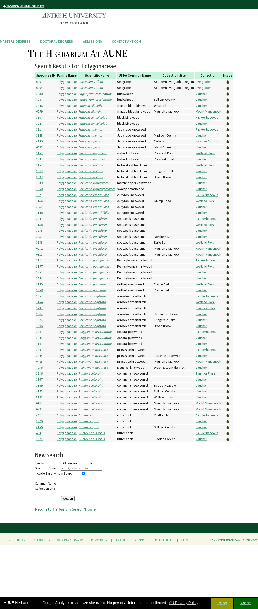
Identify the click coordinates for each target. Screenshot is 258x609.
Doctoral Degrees (56, 41)
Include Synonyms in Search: (54, 473)
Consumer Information (70, 540)
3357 (39, 236)
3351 (39, 206)
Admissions (92, 41)
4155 (39, 391)
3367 (39, 379)
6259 (39, 111)
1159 (39, 284)
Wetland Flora (205, 153)
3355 (39, 230)
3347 (39, 123)
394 (38, 218)
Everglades (203, 81)
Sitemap (139, 540)
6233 (39, 409)
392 (38, 195)
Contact (185, 540)
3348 (39, 135)
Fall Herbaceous (207, 117)
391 (38, 129)
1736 (39, 373)
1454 (39, 302)
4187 (39, 343)
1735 (39, 308)
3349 (39, 183)
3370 (39, 421)
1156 (39, 200)
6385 (39, 147)
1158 (39, 224)
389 (38, 349)
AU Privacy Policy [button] (183, 603)
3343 (39, 159)
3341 (39, 337)
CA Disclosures (41, 540)
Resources (121, 540)
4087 (39, 99)
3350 (39, 189)
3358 (39, 290)
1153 (39, 165)
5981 (39, 397)
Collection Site (45, 488)
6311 (39, 254)
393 (38, 260)
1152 (39, 153)
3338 (39, 93)
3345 (39, 355)
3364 (39, 314)
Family (39, 463)
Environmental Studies (23, 6)
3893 (39, 242)
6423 (39, 361)
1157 (39, 266)
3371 (39, 439)
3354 (39, 278)
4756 (39, 141)
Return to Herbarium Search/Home (65, 509)
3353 (39, 272)
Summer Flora (205, 308)
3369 (39, 385)
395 (38, 296)
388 (38, 331)
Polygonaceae (67, 81)
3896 (39, 326)
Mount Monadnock (208, 111)
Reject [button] (222, 603)
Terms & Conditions (162, 540)
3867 (39, 171)
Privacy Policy (99, 540)
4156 (39, 427)
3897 (39, 177)
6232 (39, 248)
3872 (39, 320)
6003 (39, 81)
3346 (39, 105)
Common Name (45, 483)
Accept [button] (245, 603)
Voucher (201, 93)
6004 (39, 87)
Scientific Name (46, 468)
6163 (39, 403)
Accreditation (17, 540)
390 (38, 117)
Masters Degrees (15, 41)
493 (38, 433)
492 (38, 415)
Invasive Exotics (207, 141)
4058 (39, 367)
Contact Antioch (126, 41)
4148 (39, 212)
